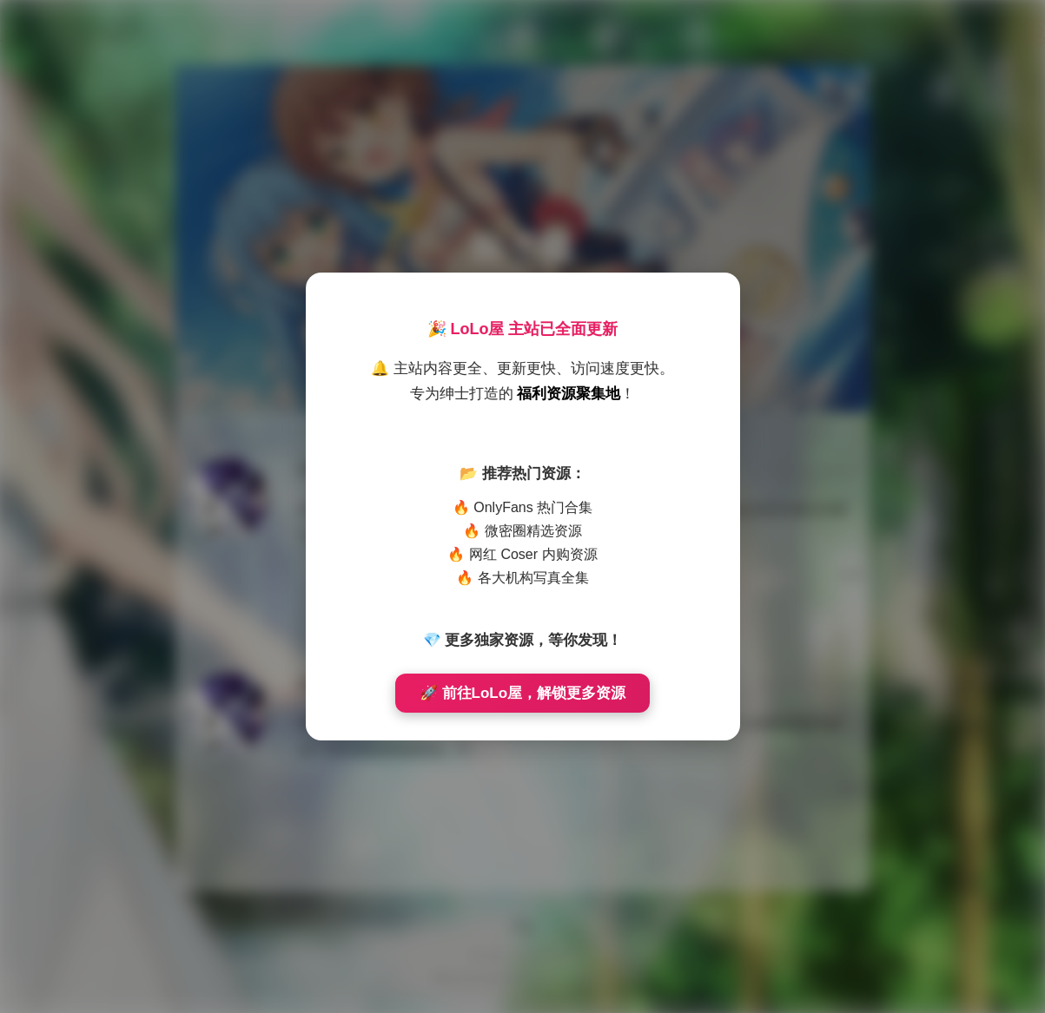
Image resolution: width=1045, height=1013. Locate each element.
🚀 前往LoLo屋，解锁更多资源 (522, 693)
